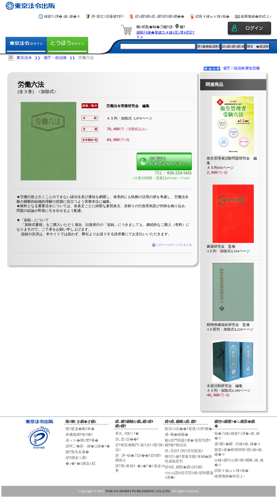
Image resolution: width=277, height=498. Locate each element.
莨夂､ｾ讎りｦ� (127, 433)
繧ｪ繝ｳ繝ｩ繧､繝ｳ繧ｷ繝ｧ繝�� (159, 16)
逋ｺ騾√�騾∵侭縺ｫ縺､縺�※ (237, 444)
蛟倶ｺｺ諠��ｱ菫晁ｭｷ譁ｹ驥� (188, 429)
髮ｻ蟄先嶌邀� (77, 452)
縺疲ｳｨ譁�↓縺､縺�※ (62, 16)
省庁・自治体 (55, 58)
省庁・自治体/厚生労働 (241, 68)
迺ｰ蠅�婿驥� (176, 434)
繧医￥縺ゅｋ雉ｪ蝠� (212, 16)
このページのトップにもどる (172, 244)
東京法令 (24, 58)
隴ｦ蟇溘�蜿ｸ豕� (80, 429)
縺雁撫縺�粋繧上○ (256, 16)
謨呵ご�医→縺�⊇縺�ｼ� (88, 446)
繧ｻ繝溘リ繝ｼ (76, 458)
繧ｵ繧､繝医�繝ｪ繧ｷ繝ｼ (184, 467)
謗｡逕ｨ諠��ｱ (127, 439)
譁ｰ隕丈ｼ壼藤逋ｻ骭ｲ (107, 16)
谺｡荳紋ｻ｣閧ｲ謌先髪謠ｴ (184, 451)
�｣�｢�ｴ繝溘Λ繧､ (81, 463)
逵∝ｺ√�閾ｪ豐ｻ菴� (82, 440)
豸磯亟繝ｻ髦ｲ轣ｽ (79, 434)
